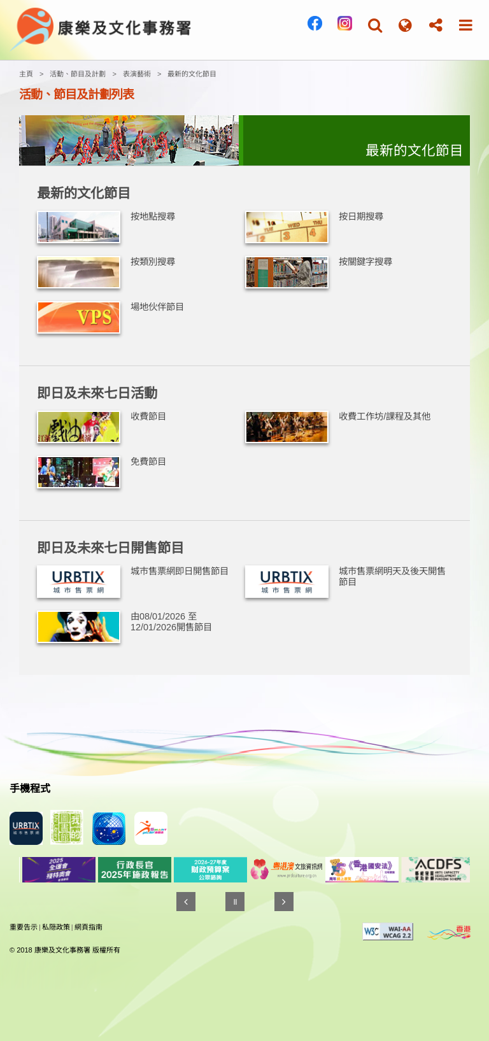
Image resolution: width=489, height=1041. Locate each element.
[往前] (185, 901)
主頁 (26, 74)
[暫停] (234, 901)
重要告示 (24, 927)
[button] (375, 25)
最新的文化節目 (191, 74)
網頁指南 (88, 927)
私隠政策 (56, 927)
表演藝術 (137, 74)
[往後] (284, 901)
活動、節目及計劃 (78, 74)
